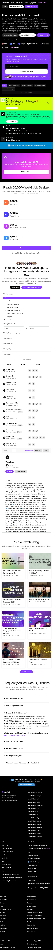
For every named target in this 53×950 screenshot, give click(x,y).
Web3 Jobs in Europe (34, 796)
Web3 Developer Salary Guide (14, 735)
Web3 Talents (6, 855)
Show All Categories (26, 92)
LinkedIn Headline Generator (39, 848)
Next (46, 450)
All (5, 298)
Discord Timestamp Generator (37, 845)
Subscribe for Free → (26, 72)
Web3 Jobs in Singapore (35, 805)
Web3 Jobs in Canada (35, 824)
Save (9, 471)
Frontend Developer (14, 85)
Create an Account (16, 6)
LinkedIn (9, 465)
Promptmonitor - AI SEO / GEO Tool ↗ (39, 888)
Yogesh (14, 800)
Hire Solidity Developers (9, 881)
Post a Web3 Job (26, 248)
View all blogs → (26, 672)
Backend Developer (27, 85)
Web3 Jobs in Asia (33, 799)
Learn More (26, 172)
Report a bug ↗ (32, 871)
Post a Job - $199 (31, 6)
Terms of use (32, 868)
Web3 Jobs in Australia (35, 837)
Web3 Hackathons (7, 852)
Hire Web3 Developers (10, 35)
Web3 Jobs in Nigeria (34, 818)
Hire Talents (42, 3)
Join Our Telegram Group (36, 862)
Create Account (6, 864)
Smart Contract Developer (13, 313)
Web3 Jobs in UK (33, 815)
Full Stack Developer (39, 85)
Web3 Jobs (5, 845)
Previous (37, 450)
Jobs (12, 3)
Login (4, 6)
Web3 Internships (7, 848)
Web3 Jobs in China (34, 830)
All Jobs (4, 85)
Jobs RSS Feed (32, 865)
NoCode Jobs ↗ (32, 880)
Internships (19, 3)
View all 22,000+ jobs (27, 35)
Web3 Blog (5, 858)
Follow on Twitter (34, 859)
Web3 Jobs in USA (33, 811)
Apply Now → (12, 121)
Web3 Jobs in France (34, 821)
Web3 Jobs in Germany (35, 827)
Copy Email (20, 471)
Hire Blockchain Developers (10, 874)
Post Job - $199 (6, 867)
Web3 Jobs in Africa (34, 808)
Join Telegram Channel (26, 785)
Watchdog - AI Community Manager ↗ (39, 884)
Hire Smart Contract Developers (12, 877)
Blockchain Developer (8, 89)
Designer (8, 316)
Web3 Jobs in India (34, 802)
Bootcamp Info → (12, 108)
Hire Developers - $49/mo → (31, 287)
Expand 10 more (9, 320)
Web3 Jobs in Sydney (34, 833)
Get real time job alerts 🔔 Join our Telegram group (26, 145)
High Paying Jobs (30, 3)
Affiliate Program (33, 855)
